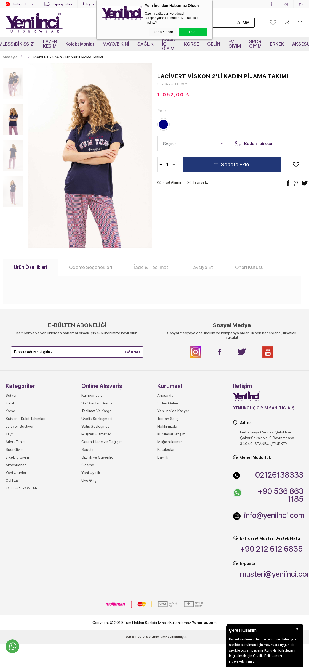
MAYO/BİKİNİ (116, 44)
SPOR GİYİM (255, 44)
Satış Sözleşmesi (95, 426)
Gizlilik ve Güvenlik (97, 457)
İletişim (88, 4)
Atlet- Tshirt (15, 442)
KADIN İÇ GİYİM (168, 43)
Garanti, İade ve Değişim (101, 442)
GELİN (213, 44)
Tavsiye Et (200, 182)
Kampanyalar (92, 395)
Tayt (9, 434)
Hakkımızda (167, 426)
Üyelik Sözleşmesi (96, 418)
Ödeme (87, 465)
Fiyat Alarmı (172, 182)
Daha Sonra (163, 32)
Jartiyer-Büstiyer (19, 426)
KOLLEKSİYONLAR (22, 488)
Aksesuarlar (16, 465)
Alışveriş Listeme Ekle (296, 164)
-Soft (127, 637)
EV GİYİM (234, 44)
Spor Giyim (15, 449)
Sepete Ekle (235, 164)
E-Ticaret (138, 637)
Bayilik (162, 457)
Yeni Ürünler (16, 472)
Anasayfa (165, 395)
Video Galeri (167, 403)
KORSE (191, 44)
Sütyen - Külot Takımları (25, 418)
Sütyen (12, 395)
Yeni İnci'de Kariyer (173, 411)
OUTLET (13, 480)
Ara (246, 23)
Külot (10, 403)
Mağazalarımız (169, 442)
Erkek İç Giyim (17, 457)
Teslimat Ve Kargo (96, 411)
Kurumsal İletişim (171, 434)
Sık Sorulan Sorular (97, 403)
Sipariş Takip (62, 4)
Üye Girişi (89, 480)
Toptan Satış (168, 418)
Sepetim (88, 449)
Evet (193, 32)
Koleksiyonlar (79, 44)
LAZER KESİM (50, 44)
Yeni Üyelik (90, 472)
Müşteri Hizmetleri (96, 434)
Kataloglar (165, 449)
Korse (10, 411)
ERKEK (277, 44)
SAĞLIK (145, 44)
